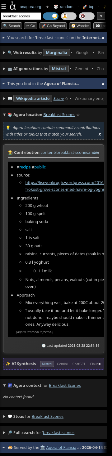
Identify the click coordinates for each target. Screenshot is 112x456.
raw (95, 152)
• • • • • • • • (55, 52)
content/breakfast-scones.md (67, 152)
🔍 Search (11, 26)
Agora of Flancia (61, 447)
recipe (25, 167)
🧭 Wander (80, 26)
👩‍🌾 (10, 152)
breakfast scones (47, 416)
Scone (59, 98)
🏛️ (42, 447)
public (39, 167)
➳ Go (30, 26)
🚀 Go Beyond (53, 26)
